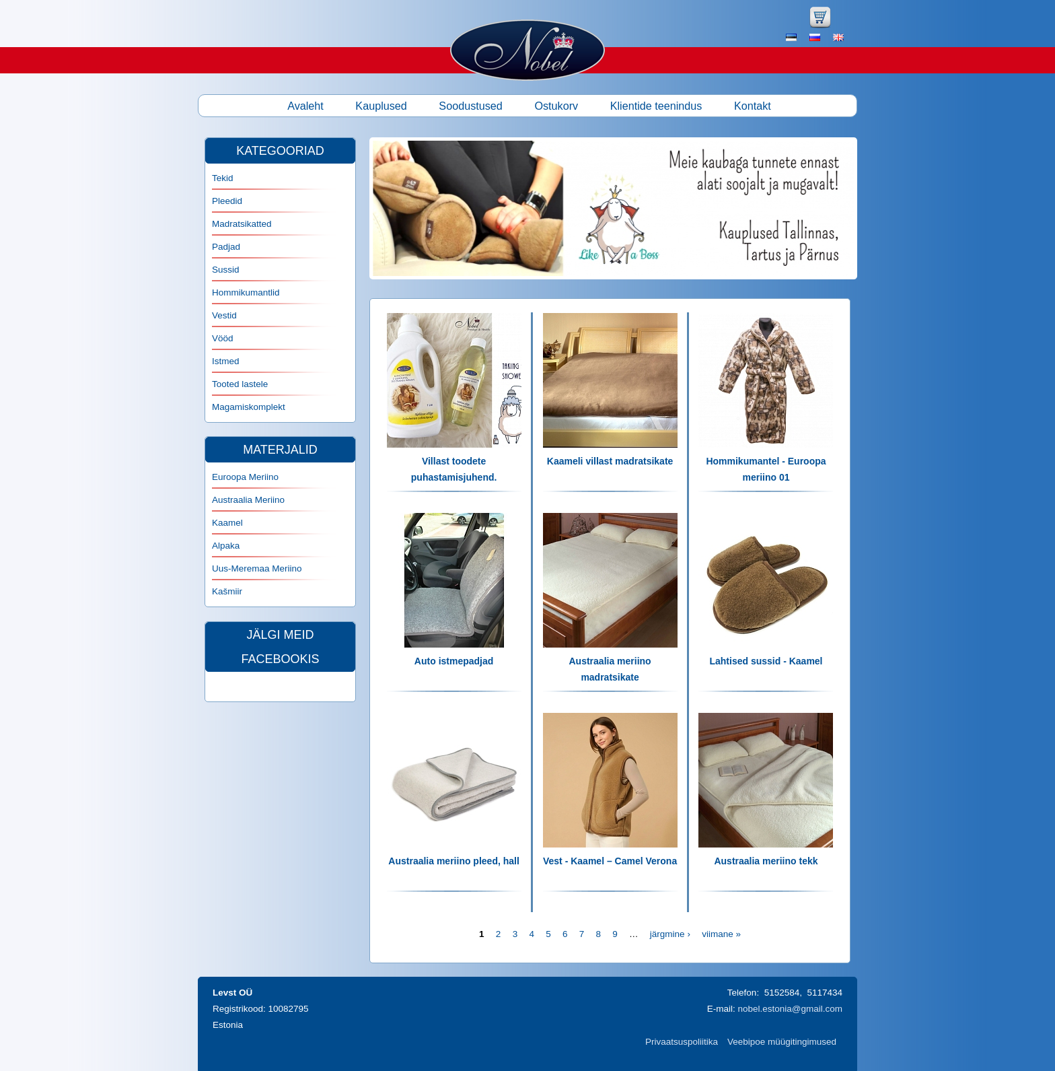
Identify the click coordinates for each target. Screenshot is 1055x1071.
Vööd (222, 338)
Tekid (222, 178)
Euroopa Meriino (245, 477)
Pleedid (227, 201)
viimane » (721, 934)
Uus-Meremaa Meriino (257, 568)
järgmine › (670, 934)
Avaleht (305, 106)
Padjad (226, 247)
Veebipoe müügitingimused (781, 1042)
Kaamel (227, 523)
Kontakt (752, 106)
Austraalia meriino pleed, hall (453, 861)
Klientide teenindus (656, 106)
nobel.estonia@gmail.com (789, 1009)
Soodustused (471, 106)
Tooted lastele (240, 384)
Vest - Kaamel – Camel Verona (610, 861)
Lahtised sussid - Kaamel (765, 661)
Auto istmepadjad (453, 661)
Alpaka (226, 546)
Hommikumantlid (246, 292)
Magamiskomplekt (248, 407)
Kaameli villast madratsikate (610, 461)
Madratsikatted (242, 224)
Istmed (226, 361)
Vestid (224, 315)
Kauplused (381, 106)
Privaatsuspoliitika (681, 1042)
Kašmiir (227, 591)
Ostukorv (556, 106)
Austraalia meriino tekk (765, 861)
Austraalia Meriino (248, 500)
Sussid (226, 270)
